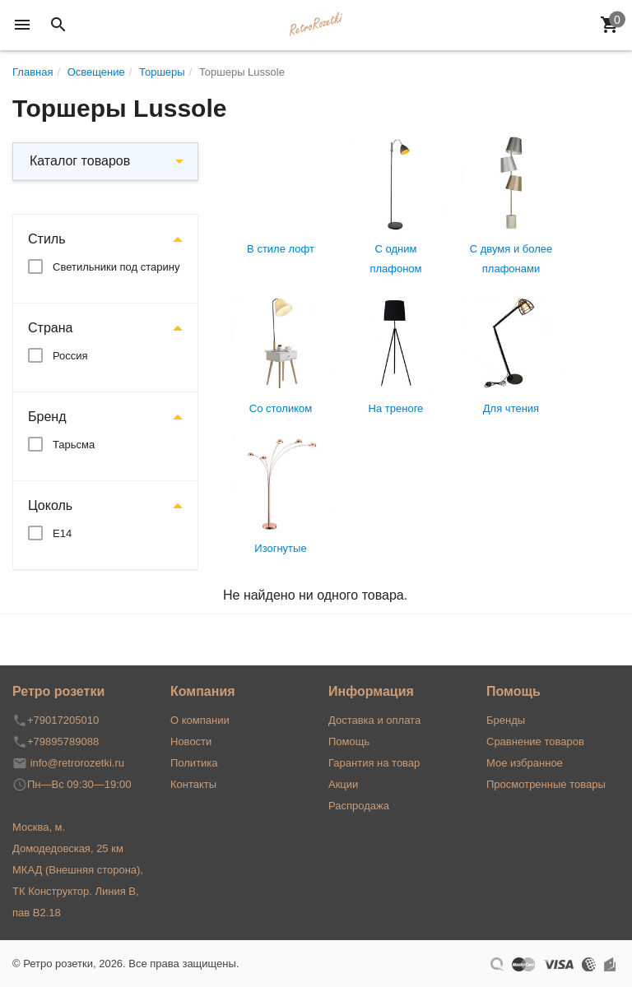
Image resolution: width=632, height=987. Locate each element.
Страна (50, 328)
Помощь (348, 741)
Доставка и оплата (374, 720)
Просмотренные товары (546, 784)
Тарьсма (74, 444)
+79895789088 (63, 741)
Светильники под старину (116, 267)
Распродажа (358, 805)
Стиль (47, 239)
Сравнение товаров (535, 741)
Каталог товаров (80, 161)
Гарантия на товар (374, 763)
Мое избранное (524, 763)
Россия (70, 356)
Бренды (505, 720)
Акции (343, 784)
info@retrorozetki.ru (77, 763)
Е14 (62, 533)
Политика (194, 763)
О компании (200, 720)
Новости (190, 741)
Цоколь (50, 505)
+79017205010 (63, 720)
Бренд (47, 417)
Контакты (193, 784)
